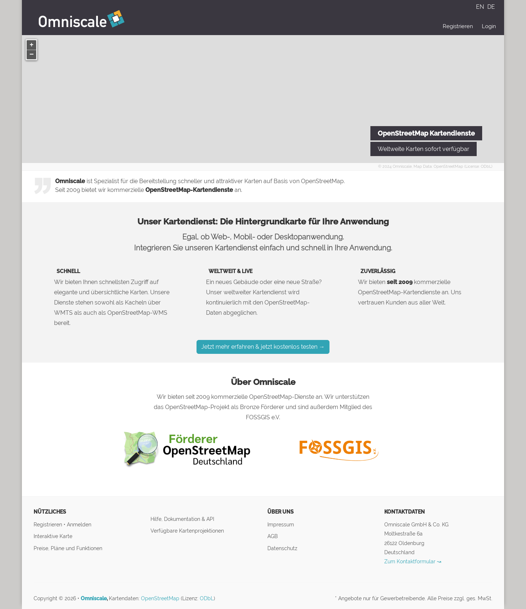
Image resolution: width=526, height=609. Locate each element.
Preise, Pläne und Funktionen (68, 548)
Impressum (280, 524)
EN (480, 6)
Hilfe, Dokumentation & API (182, 519)
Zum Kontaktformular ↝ (412, 561)
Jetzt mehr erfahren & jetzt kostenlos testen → (263, 346)
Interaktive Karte (53, 536)
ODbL (486, 166)
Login (489, 26)
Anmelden (79, 524)
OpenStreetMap (448, 166)
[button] (31, 45)
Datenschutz (282, 548)
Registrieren (458, 26)
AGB (272, 536)
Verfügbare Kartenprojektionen (187, 530)
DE (491, 6)
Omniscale (402, 166)
